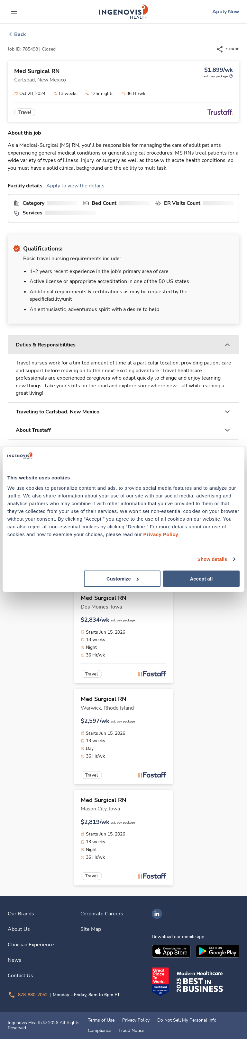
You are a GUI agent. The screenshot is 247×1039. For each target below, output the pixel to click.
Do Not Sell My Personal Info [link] (186, 1020)
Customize (122, 578)
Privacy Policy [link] (136, 1020)
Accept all (201, 578)
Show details (212, 559)
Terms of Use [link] (101, 1020)
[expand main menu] (14, 11)
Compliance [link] (99, 1030)
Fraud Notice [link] (131, 1030)
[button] (123, 345)
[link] (123, 12)
